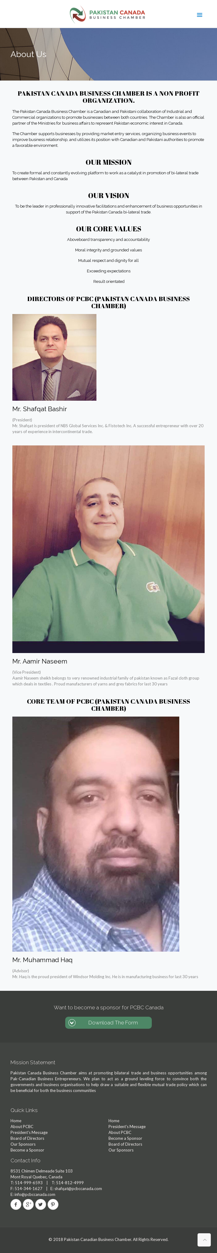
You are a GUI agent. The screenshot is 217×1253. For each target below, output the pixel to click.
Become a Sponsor (27, 1150)
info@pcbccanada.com (34, 1194)
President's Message (29, 1132)
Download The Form (113, 1022)
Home (16, 1120)
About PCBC (22, 1126)
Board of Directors (27, 1138)
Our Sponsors (23, 1144)
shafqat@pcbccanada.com (78, 1188)
